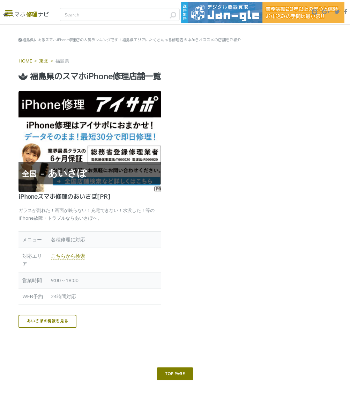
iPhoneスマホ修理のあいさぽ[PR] (64, 196)
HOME (25, 61)
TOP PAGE (175, 373)
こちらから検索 (68, 256)
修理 (26, 14)
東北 (43, 61)
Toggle (12, 13)
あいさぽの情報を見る (47, 321)
